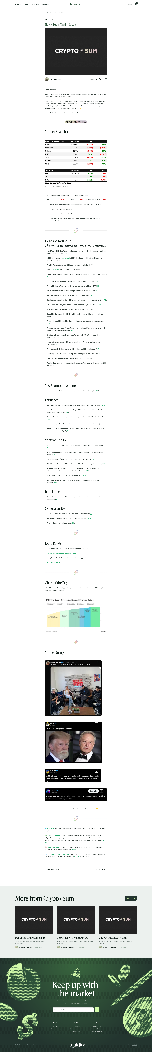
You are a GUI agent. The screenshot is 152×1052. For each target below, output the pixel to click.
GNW (85, 475)
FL (87, 471)
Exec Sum (55, 1026)
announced (66, 258)
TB (97, 281)
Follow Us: (51, 828)
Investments (35, 4)
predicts (56, 270)
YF (97, 391)
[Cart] (135, 4)
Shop (130, 4)
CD (98, 286)
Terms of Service (97, 1029)
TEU (103, 464)
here (67, 253)
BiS (73, 523)
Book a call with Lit (54, 847)
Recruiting (45, 4)
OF (67, 412)
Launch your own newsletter (58, 854)
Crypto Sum (59, 12)
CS (54, 454)
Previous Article (52, 869)
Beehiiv (76, 856)
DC (72, 330)
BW (103, 405)
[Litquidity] (76, 4)
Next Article (101, 869)
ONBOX (134, 1045)
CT (93, 265)
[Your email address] (73, 1009)
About (26, 4)
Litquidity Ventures (54, 835)
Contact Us (97, 1026)
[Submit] (97, 1009)
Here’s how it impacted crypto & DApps (62, 553)
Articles (18, 4)
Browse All (131, 898)
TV (93, 459)
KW (55, 482)
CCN (89, 518)
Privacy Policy (97, 1032)
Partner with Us (76, 1029)
